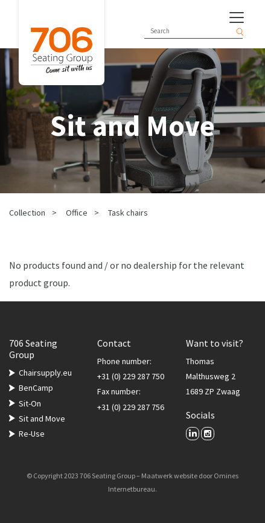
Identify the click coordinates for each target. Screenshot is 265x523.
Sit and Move (42, 418)
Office (77, 212)
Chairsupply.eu (45, 372)
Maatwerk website (169, 475)
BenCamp (36, 387)
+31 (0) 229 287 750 (130, 376)
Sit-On (30, 403)
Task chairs (128, 212)
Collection (27, 212)
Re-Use (32, 433)
